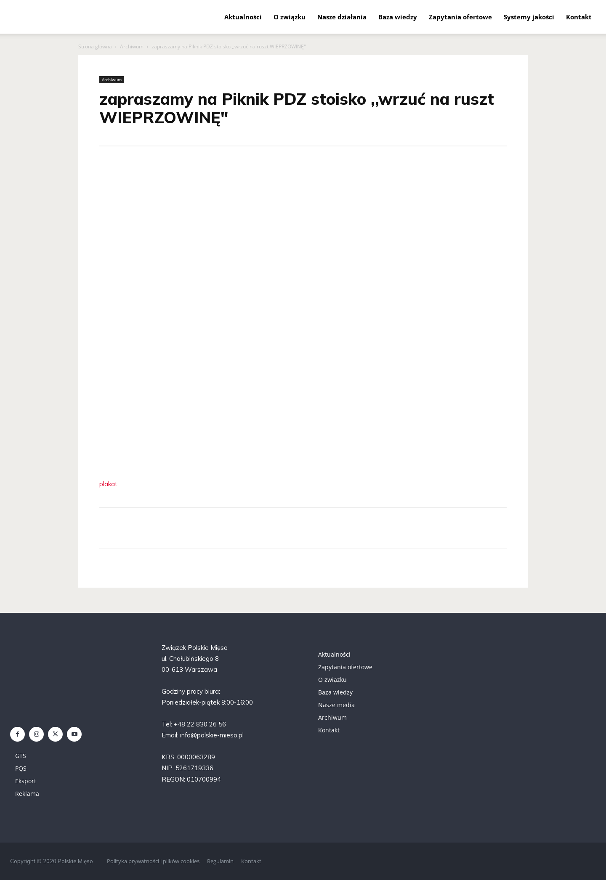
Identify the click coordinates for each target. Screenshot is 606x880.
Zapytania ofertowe (460, 17)
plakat (108, 484)
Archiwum (132, 46)
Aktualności (243, 17)
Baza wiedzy (397, 17)
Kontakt (579, 17)
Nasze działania (342, 17)
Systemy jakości (529, 17)
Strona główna (95, 46)
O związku (290, 17)
